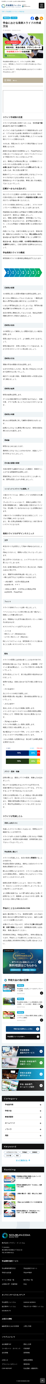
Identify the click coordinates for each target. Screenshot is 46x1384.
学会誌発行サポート (30, 1268)
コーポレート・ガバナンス (11, 1348)
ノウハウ (8, 1129)
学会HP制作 (28, 1272)
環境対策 (27, 1364)
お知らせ (5, 1360)
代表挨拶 (27, 1348)
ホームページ (10, 1123)
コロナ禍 (8, 1155)
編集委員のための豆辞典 (10, 1326)
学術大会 (21, 11)
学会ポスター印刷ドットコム (34, 1306)
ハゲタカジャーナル (11, 1152)
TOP (3, 11)
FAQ (25, 1284)
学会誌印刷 (9, 1104)
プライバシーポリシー (9, 1364)
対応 (17, 1155)
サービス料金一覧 (8, 1280)
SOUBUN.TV (6, 1311)
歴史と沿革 (27, 1344)
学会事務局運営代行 (9, 1268)
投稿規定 (34, 1152)
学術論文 (24, 1152)
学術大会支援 (6, 1272)
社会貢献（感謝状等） (31, 1368)
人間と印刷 (27, 1326)
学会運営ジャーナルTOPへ (16, 1036)
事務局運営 (9, 1117)
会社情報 (5, 1353)
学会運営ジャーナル (11, 11)
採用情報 (27, 1353)
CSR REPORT (7, 1368)
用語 (6, 1135)
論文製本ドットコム (9, 1306)
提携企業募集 (28, 1360)
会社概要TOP (6, 1344)
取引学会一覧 (28, 1280)
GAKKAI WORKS (30, 1302)
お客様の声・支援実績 (9, 1284)
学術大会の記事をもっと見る (23, 1029)
